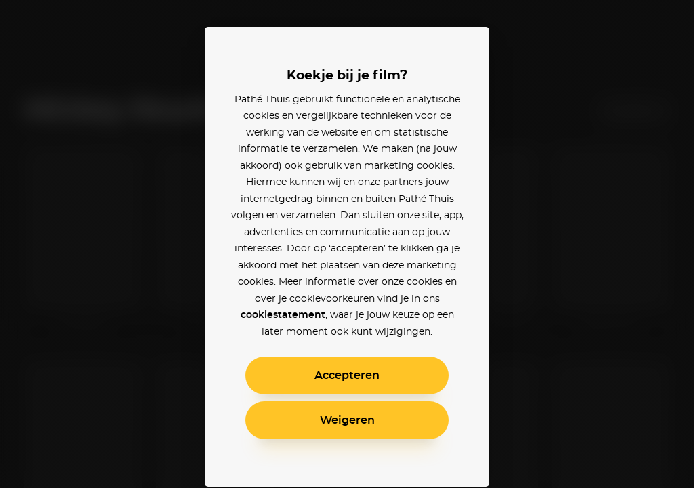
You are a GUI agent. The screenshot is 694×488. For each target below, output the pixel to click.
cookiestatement (283, 315)
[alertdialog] (347, 244)
